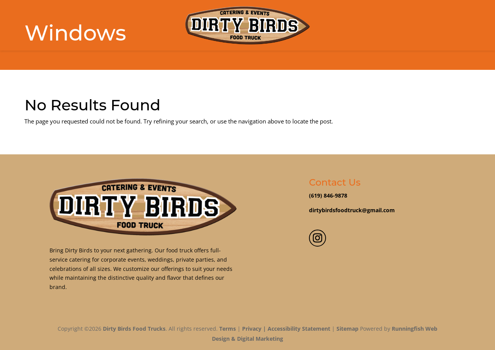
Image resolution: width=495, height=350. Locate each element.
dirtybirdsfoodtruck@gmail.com (352, 210)
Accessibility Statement (299, 328)
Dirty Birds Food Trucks (134, 328)
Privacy (251, 328)
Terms (227, 328)
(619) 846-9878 (328, 195)
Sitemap (347, 328)
